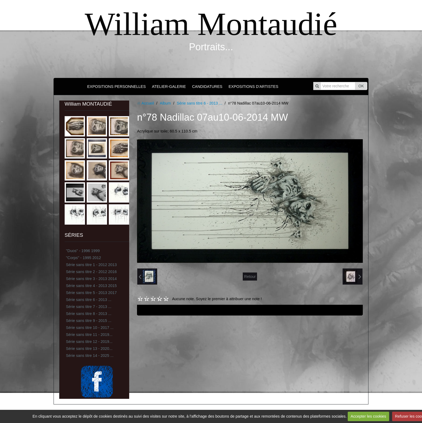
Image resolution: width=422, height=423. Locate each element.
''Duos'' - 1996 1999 (83, 251)
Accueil (147, 103)
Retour (250, 276)
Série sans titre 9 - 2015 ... (88, 320)
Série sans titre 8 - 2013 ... (88, 313)
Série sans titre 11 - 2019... (89, 334)
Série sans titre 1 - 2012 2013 (91, 265)
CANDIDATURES (207, 86)
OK (361, 86)
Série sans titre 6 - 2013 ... (88, 299)
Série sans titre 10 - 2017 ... (90, 327)
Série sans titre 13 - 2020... (89, 348)
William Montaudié (211, 24)
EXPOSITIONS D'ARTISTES (253, 86)
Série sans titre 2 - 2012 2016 (91, 272)
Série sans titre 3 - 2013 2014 (91, 279)
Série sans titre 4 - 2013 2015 (91, 286)
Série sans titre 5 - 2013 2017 (91, 293)
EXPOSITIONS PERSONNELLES (116, 86)
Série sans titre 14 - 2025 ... (90, 355)
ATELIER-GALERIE (169, 86)
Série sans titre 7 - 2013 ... (88, 306)
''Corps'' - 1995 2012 (83, 258)
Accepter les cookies (368, 416)
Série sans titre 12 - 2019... (89, 341)
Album (165, 103)
